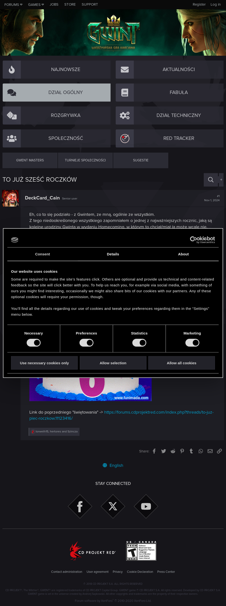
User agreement (98, 572)
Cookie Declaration (140, 572)
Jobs (54, 4)
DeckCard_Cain (42, 198)
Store (70, 4)
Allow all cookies (181, 363)
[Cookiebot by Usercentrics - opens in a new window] (193, 240)
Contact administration (66, 572)
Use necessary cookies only (44, 363)
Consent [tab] (42, 254)
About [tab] (183, 254)
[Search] (211, 180)
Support (90, 4)
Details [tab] (113, 254)
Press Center (166, 572)
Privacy (118, 572)
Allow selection (113, 363)
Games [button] (34, 4)
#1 (211, 198)
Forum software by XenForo (113, 601)
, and (57, 431)
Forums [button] (11, 4)
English (113, 465)
